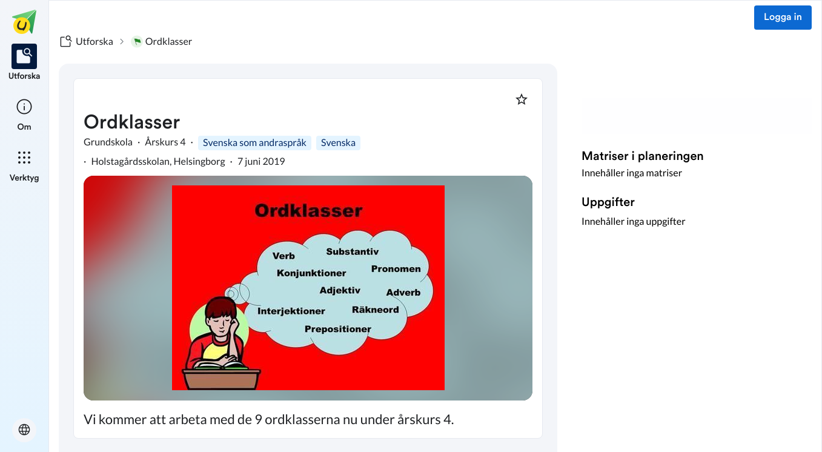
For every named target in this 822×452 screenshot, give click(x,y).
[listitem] (24, 63)
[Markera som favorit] (521, 99)
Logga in (783, 17)
